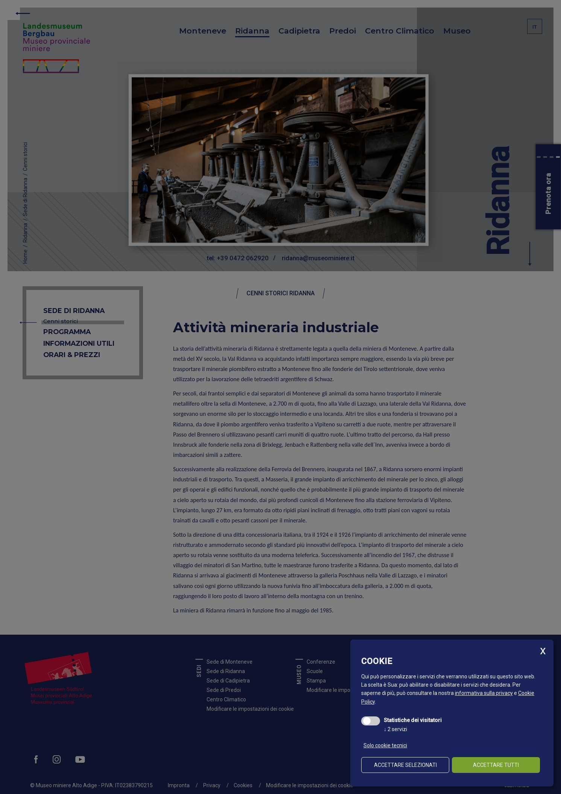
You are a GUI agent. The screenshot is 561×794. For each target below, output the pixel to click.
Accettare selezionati (405, 765)
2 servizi (395, 729)
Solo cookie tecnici (385, 745)
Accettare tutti (496, 765)
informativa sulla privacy (484, 693)
